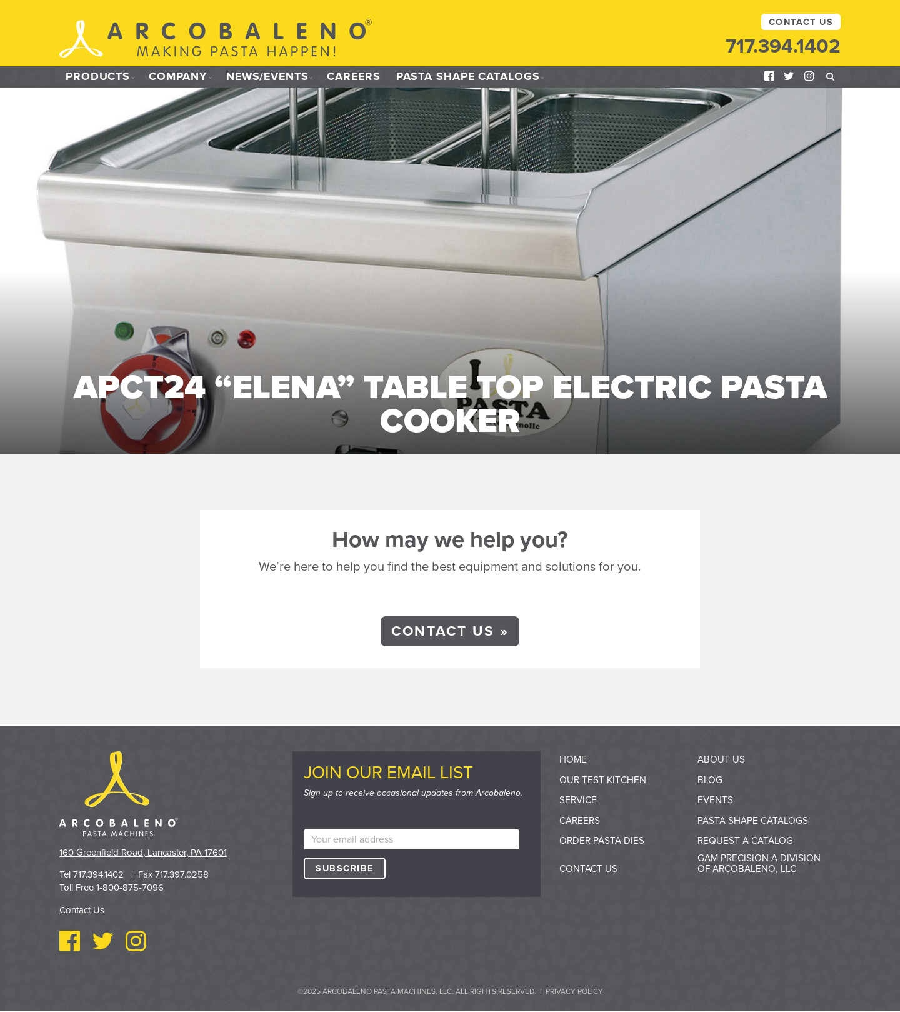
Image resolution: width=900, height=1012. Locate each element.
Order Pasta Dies (601, 840)
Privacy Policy (574, 991)
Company (178, 77)
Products (98, 77)
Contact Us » (450, 631)
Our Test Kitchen (602, 780)
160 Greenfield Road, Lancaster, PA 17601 (143, 852)
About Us (721, 759)
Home (573, 759)
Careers (359, 77)
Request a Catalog (745, 840)
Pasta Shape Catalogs (474, 77)
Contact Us (801, 22)
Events (715, 800)
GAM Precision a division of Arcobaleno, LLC (759, 863)
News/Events (270, 77)
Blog (710, 780)
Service (578, 800)
